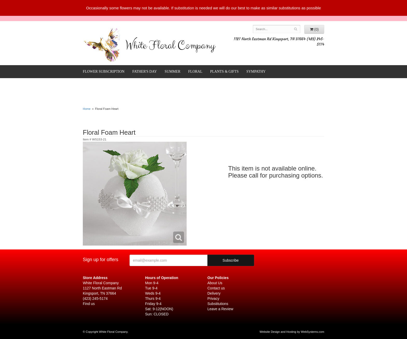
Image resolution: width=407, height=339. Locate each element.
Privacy (213, 298)
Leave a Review (220, 309)
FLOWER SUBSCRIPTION (104, 71)
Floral (195, 71)
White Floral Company (170, 46)
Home (87, 108)
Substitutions (217, 304)
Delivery (214, 293)
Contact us (216, 288)
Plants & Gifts (224, 71)
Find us (89, 304)
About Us (214, 283)
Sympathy (256, 71)
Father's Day (144, 71)
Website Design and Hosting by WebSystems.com (292, 331)
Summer (172, 71)
